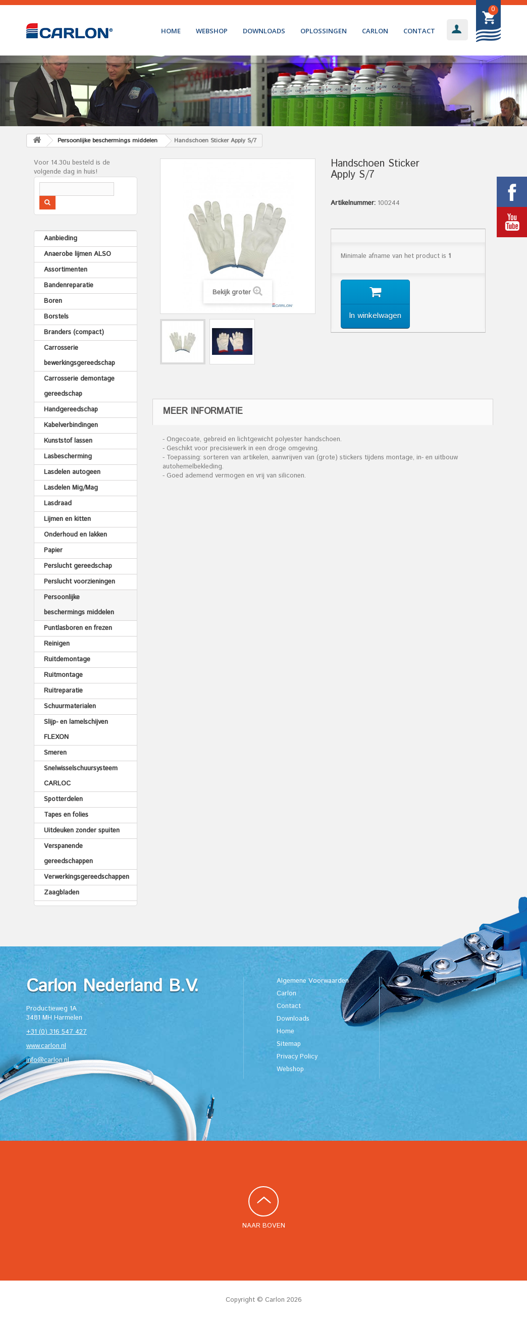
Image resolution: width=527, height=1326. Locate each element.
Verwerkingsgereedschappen (86, 877)
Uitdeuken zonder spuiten (82, 830)
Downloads (264, 30)
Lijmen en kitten (67, 519)
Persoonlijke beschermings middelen (79, 605)
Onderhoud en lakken (75, 535)
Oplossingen (323, 30)
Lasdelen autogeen (72, 472)
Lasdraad (58, 503)
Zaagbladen (61, 892)
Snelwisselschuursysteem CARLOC (81, 776)
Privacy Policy (297, 1057)
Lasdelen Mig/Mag (71, 488)
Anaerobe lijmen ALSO (77, 254)
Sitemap (289, 1044)
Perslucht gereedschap (78, 566)
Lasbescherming (68, 456)
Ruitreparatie (63, 691)
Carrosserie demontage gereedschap (79, 386)
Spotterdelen (63, 799)
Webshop (212, 30)
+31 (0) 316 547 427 (56, 1032)
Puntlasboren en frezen (78, 628)
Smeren (55, 753)
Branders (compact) (74, 332)
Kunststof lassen (68, 441)
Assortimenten (65, 270)
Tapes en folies (66, 815)
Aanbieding (60, 238)
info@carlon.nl (47, 1060)
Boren (53, 301)
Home (171, 30)
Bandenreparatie (68, 285)
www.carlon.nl (46, 1046)
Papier (53, 550)
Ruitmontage (63, 675)
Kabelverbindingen (71, 425)
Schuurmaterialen (70, 706)
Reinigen (57, 644)
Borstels (56, 317)
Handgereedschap (71, 409)
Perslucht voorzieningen (79, 582)
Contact (419, 30)
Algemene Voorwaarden (313, 981)
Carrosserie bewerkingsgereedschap (79, 355)
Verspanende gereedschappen (68, 853)
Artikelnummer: (353, 203)
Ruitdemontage (67, 659)
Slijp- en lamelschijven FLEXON (76, 729)
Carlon (375, 30)
